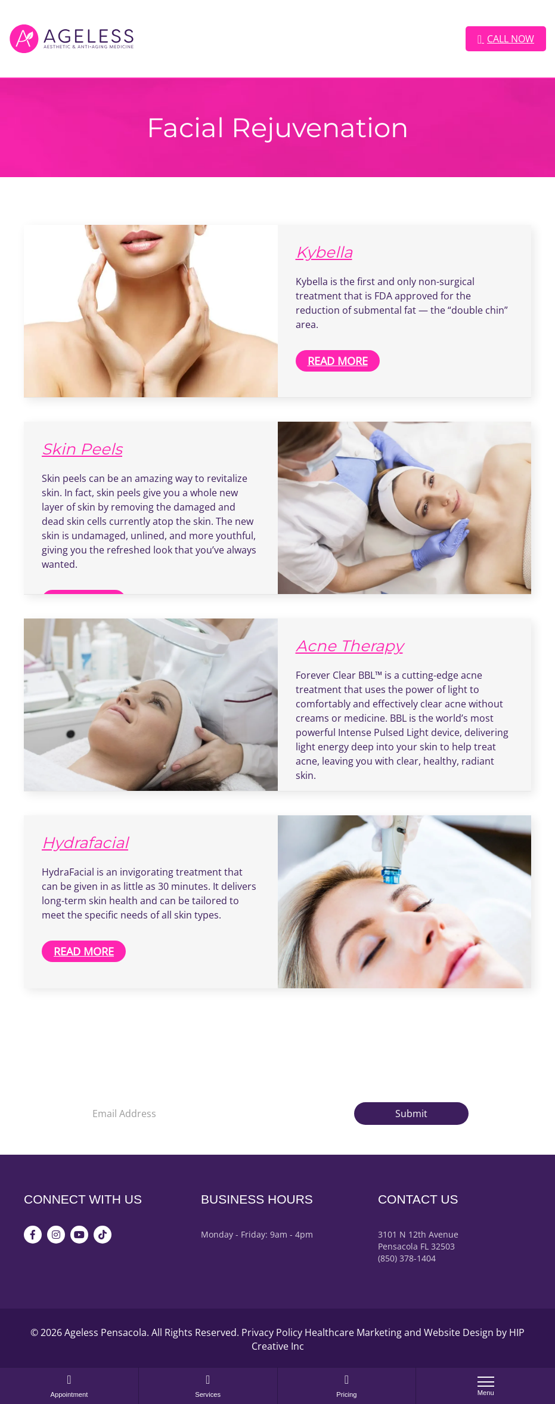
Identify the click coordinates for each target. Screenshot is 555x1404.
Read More (338, 361)
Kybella (324, 252)
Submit (411, 1113)
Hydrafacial (85, 842)
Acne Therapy (349, 645)
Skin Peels (82, 449)
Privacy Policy (271, 1332)
